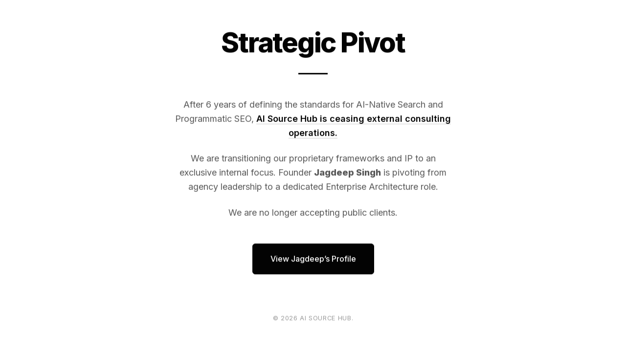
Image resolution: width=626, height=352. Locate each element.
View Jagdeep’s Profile (313, 259)
